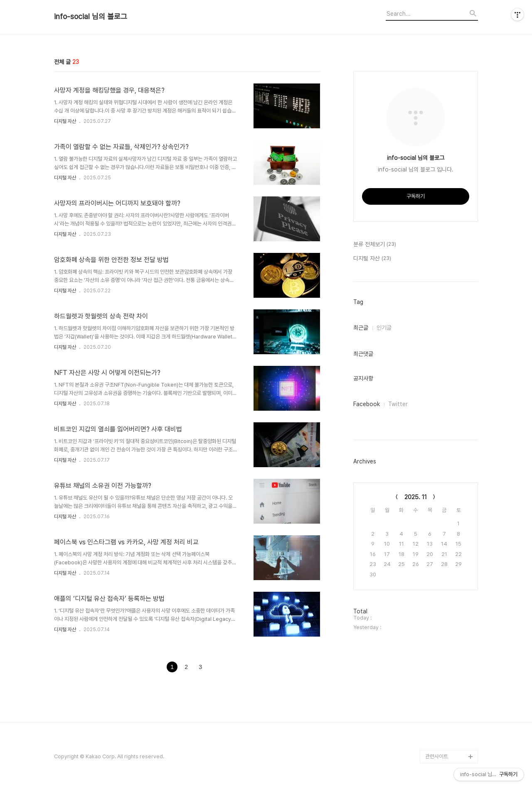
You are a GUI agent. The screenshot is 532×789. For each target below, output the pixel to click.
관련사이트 (436, 756)
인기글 (384, 327)
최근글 (360, 327)
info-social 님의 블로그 (90, 16)
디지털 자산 (65, 121)
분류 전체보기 (374, 244)
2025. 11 (415, 497)
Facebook (366, 404)
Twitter (398, 404)
